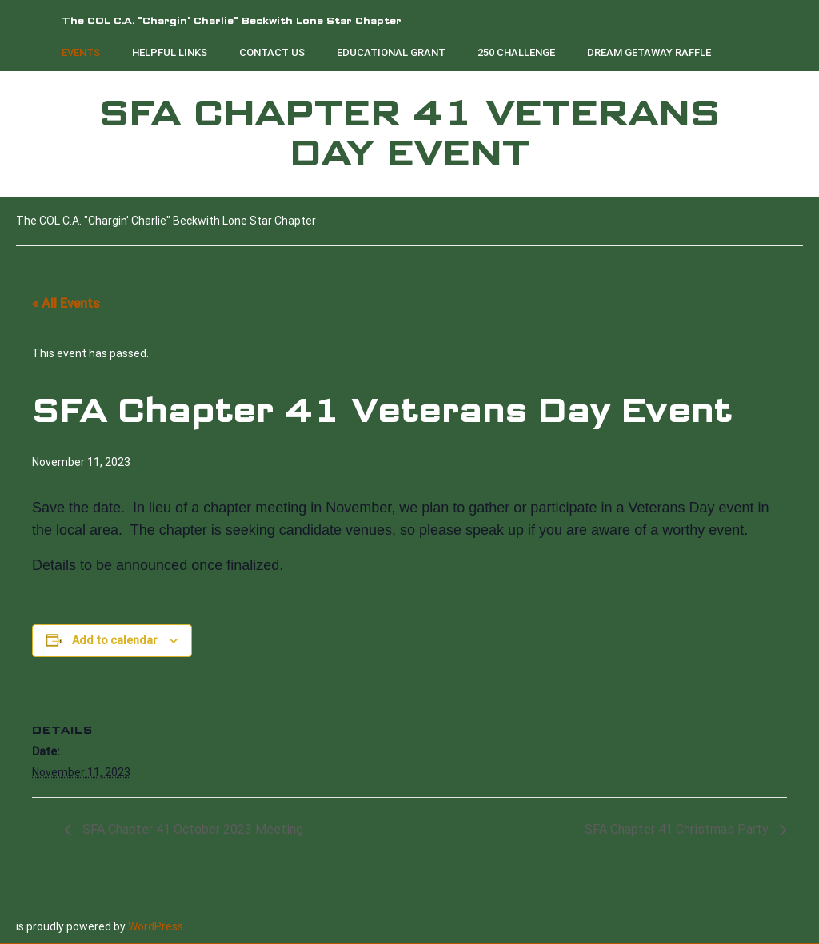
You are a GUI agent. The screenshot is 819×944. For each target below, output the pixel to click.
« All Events (66, 303)
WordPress (155, 926)
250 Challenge (516, 52)
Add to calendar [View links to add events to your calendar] (115, 640)
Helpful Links (169, 52)
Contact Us (272, 52)
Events (81, 52)
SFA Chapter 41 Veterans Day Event (409, 134)
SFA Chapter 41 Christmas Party (678, 829)
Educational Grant (391, 52)
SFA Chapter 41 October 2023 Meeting (191, 829)
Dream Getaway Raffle (649, 52)
